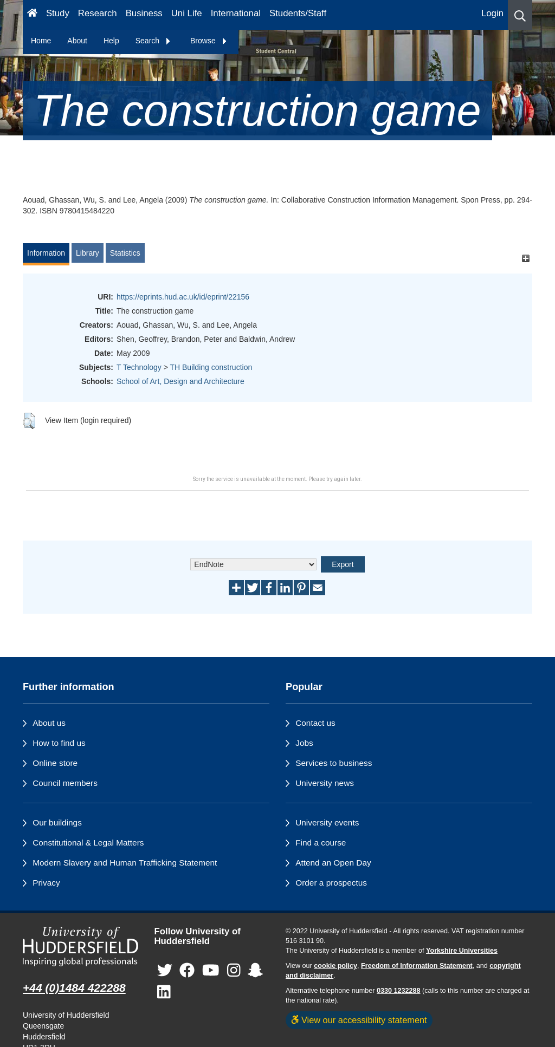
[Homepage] (32, 15)
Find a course (320, 842)
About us (49, 722)
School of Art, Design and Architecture (180, 381)
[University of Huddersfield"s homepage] (80, 947)
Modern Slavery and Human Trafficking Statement (125, 862)
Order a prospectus (331, 882)
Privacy (46, 882)
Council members (65, 783)
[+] (525, 258)
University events (327, 822)
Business (144, 13)
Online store (55, 763)
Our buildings (57, 822)
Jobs (304, 742)
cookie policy (335, 966)
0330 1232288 (399, 990)
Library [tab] (87, 253)
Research (97, 13)
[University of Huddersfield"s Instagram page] (234, 971)
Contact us (315, 722)
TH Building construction (211, 367)
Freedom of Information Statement (417, 966)
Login (492, 13)
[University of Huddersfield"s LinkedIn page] (164, 992)
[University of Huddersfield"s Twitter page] (164, 971)
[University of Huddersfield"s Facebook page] (187, 971)
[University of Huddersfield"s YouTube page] (211, 971)
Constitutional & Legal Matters (88, 842)
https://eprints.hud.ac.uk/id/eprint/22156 (183, 296)
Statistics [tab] (125, 253)
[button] (520, 15)
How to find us (59, 742)
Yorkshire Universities (462, 950)
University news (324, 783)
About (77, 40)
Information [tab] (46, 253)
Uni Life (186, 13)
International (236, 13)
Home (41, 40)
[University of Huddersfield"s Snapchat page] (255, 971)
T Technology (139, 367)
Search (153, 40)
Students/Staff (297, 13)
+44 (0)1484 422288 (74, 987)
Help (111, 40)
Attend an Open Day (333, 862)
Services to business (333, 763)
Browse (209, 40)
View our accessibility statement (359, 1020)
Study (57, 13)
